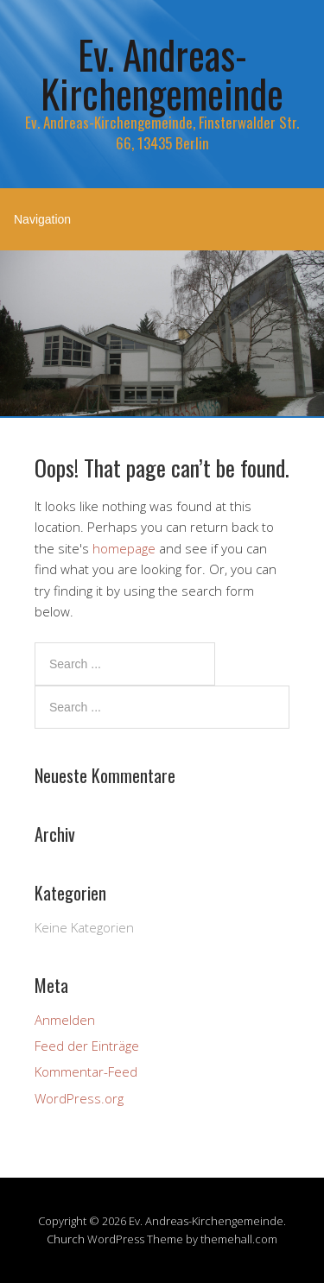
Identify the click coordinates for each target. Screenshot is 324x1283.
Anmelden (65, 1019)
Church (66, 1239)
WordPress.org (79, 1098)
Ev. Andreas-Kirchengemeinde (162, 73)
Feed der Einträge (87, 1045)
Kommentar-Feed (86, 1071)
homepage (124, 548)
